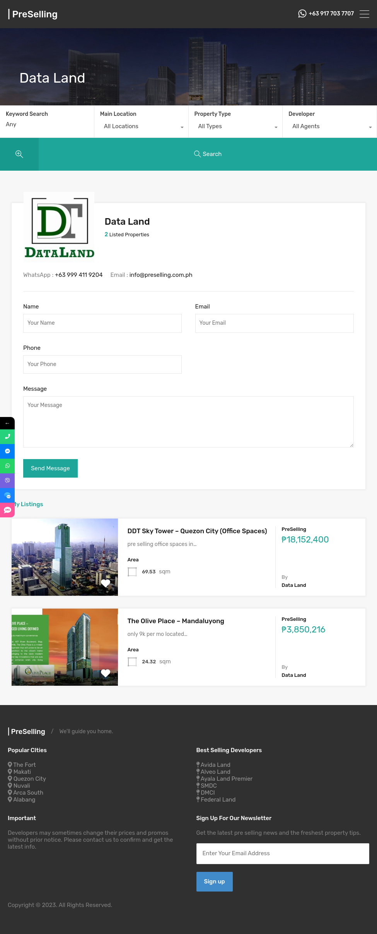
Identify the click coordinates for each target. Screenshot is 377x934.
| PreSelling (33, 14)
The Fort (24, 764)
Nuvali (22, 785)
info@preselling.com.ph (161, 274)
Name (31, 306)
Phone (32, 347)
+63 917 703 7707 (331, 14)
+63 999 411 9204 (79, 274)
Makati (22, 771)
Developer (301, 114)
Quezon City (30, 778)
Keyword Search (27, 114)
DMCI (208, 792)
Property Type (212, 114)
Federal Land (218, 799)
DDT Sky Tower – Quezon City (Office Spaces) (197, 531)
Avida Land (215, 764)
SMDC (209, 785)
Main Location (118, 114)
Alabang (24, 799)
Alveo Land (215, 771)
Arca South (28, 792)
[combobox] (141, 128)
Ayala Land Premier (227, 778)
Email (202, 306)
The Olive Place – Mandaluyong (176, 621)
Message (35, 388)
